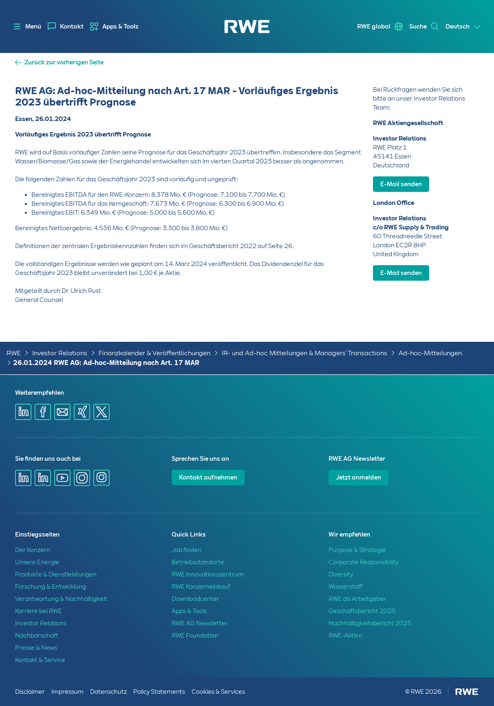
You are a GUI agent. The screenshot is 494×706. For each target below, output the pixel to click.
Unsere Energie (37, 562)
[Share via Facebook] (43, 412)
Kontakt (72, 26)
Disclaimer (30, 691)
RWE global (373, 26)
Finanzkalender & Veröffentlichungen (154, 353)
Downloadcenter (195, 599)
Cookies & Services (218, 691)
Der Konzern (32, 550)
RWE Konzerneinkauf (201, 586)
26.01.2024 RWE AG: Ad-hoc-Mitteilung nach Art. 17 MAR (106, 363)
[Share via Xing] (82, 412)
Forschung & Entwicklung (50, 586)
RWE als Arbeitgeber (357, 599)
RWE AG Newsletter (200, 623)
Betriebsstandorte (198, 562)
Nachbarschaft (36, 635)
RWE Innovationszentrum (208, 574)
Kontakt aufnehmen (208, 477)
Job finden (186, 550)
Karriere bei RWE (38, 611)
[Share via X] (101, 412)
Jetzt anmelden (358, 477)
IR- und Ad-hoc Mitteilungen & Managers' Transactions (304, 353)
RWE (14, 353)
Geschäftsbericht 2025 (362, 611)
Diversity (341, 574)
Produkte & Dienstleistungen (56, 574)
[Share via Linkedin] (23, 412)
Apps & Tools (120, 26)
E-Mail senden (401, 184)
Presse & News (36, 647)
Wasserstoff (345, 586)
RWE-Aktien (345, 635)
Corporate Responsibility (363, 562)
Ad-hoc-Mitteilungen (430, 353)
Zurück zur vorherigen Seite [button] (64, 62)
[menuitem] (66, 26)
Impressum (67, 691)
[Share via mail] (62, 412)
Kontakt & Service (40, 660)
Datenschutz (108, 691)
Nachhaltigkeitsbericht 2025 (370, 623)
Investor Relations (59, 353)
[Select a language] (463, 27)
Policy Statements (159, 691)
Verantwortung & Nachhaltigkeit (61, 599)
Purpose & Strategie (357, 550)
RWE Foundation (195, 635)
